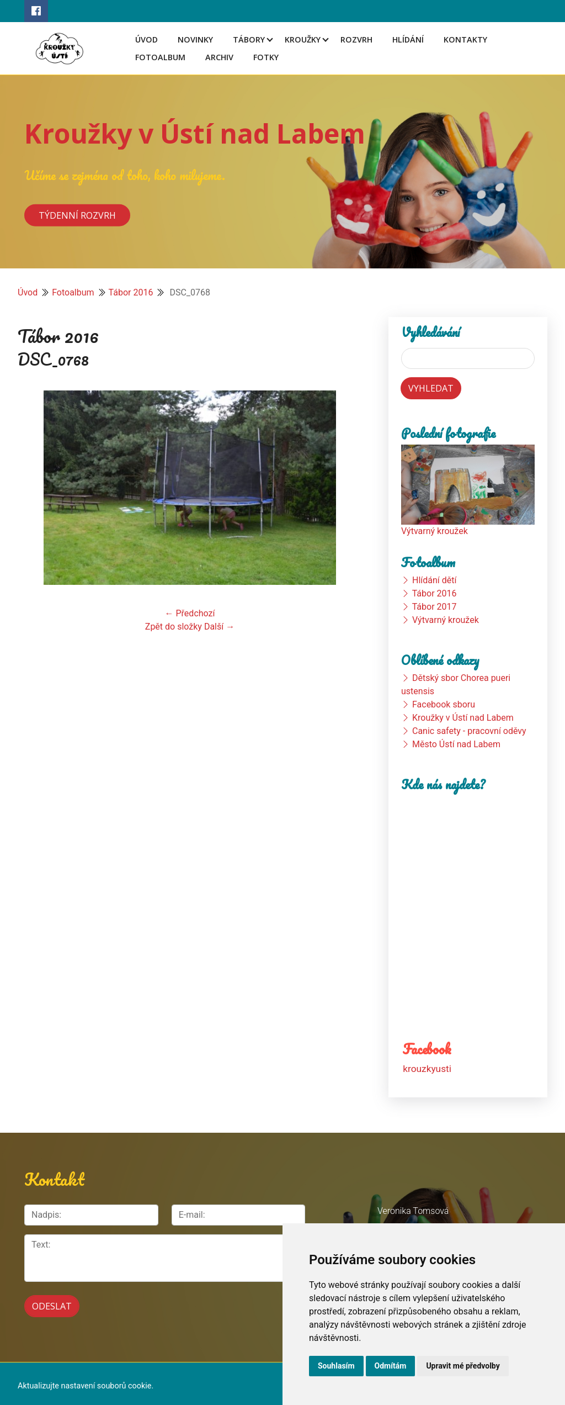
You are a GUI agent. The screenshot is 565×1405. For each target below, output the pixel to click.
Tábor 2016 (131, 292)
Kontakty (465, 39)
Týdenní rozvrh (77, 215)
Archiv (219, 57)
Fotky (266, 57)
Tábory (249, 39)
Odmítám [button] (391, 1365)
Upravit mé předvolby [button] (462, 1365)
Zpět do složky (173, 626)
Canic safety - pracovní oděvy (469, 731)
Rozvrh (356, 39)
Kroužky (303, 39)
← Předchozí (190, 613)
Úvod (146, 39)
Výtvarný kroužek (434, 531)
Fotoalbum (160, 57)
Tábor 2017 (434, 606)
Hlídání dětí (434, 580)
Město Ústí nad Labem (456, 744)
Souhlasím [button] (336, 1365)
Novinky (195, 39)
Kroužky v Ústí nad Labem (194, 133)
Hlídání (408, 39)
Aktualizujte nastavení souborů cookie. (85, 1381)
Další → (219, 626)
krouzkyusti (427, 1069)
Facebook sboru (443, 704)
